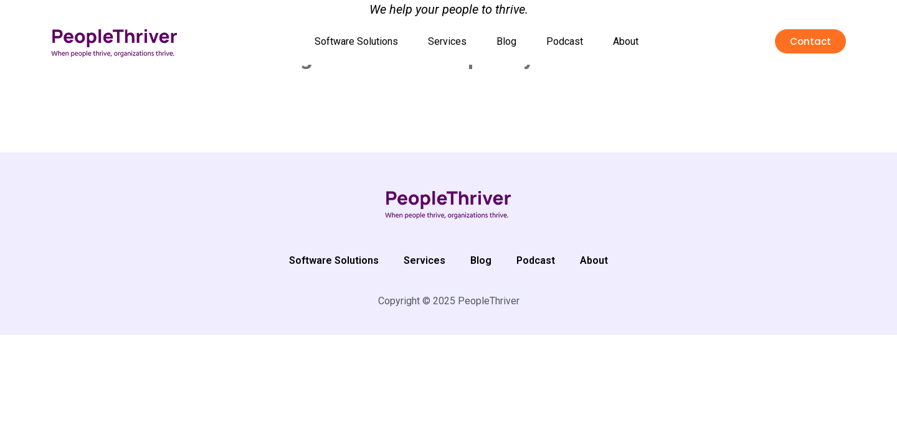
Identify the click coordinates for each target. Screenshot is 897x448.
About (625, 41)
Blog (506, 41)
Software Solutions (356, 41)
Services (447, 41)
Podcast (564, 41)
